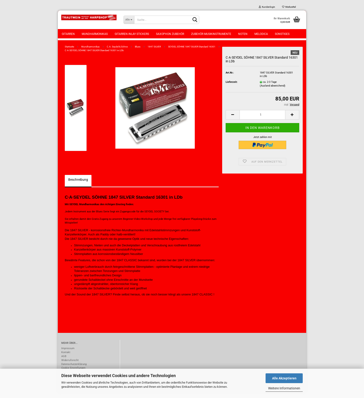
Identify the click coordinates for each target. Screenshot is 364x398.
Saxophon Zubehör (170, 34)
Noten (242, 34)
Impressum (68, 353)
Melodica (261, 34)
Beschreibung (78, 185)
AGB (63, 361)
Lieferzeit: (231, 87)
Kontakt (65, 357)
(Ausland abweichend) (272, 90)
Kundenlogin (267, 7)
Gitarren (68, 34)
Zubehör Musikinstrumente (211, 34)
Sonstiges (282, 34)
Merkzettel (289, 7)
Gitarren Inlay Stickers (132, 34)
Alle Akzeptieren (284, 378)
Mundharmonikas (95, 34)
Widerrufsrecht (70, 365)
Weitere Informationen (284, 388)
